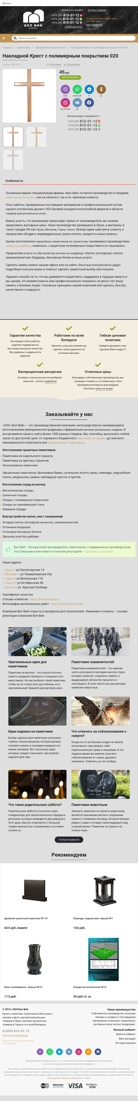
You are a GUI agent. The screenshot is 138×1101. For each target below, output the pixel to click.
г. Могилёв (10, 579)
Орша (40, 230)
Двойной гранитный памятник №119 (26, 923)
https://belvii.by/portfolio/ (68, 609)
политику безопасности (59, 1083)
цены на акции (104, 393)
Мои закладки (127, 1043)
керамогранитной (70, 527)
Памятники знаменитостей (92, 667)
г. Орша (7, 575)
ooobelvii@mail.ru (73, 27)
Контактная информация (15, 1040)
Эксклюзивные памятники (21, 470)
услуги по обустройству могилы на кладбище (56, 258)
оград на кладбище (42, 246)
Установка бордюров (17, 532)
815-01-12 (66, 16)
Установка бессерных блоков (23, 537)
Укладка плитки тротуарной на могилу (29, 527)
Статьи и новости (69, 844)
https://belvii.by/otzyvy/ (46, 604)
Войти (6, 3)
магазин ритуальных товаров (104, 434)
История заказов (126, 1048)
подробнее (50, 386)
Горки (63, 230)
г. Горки (7, 583)
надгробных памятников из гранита (61, 242)
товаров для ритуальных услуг (28, 214)
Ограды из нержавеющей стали (24, 509)
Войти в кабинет (126, 1039)
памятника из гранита (92, 443)
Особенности (14, 181)
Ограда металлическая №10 (89, 992)
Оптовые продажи (97, 10)
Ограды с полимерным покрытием (27, 505)
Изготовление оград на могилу (25, 489)
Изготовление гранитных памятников (30, 455)
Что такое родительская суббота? (35, 810)
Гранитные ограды (15, 500)
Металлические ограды (19, 495)
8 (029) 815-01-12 (15, 1036)
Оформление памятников (20, 478)
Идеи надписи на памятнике (30, 737)
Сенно (73, 230)
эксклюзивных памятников (67, 447)
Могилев (52, 230)
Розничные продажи (72, 10)
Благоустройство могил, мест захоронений (34, 521)
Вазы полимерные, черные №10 (23, 992)
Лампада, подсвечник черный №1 (93, 923)
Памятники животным (89, 810)
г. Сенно (8, 588)
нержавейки (18, 251)
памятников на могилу (22, 198)
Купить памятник (12, 1018)
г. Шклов (8, 592)
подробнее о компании (100, 556)
